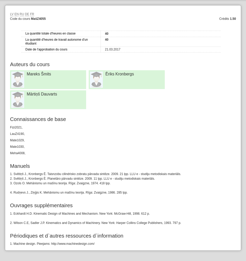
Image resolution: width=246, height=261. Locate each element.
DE (27, 14)
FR (32, 14)
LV (12, 14)
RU (22, 14)
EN (16, 14)
